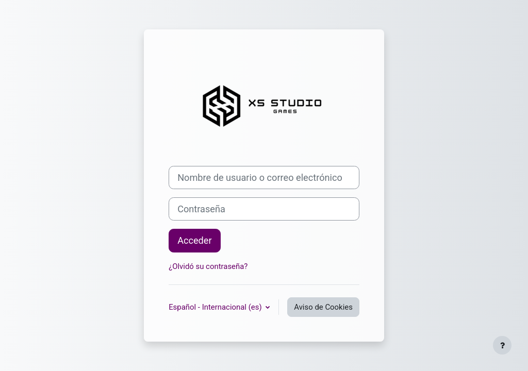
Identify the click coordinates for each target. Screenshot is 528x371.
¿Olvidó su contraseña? (208, 266)
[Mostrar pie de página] (502, 345)
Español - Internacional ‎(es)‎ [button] (216, 307)
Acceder (194, 240)
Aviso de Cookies (323, 307)
